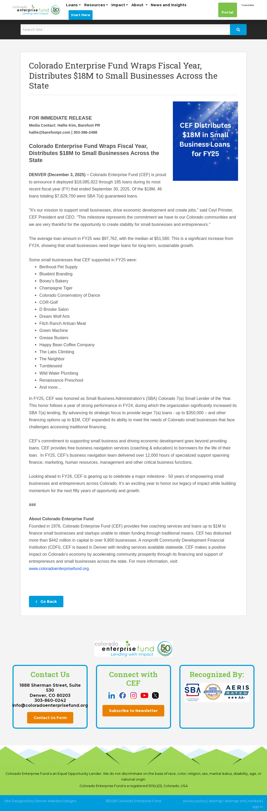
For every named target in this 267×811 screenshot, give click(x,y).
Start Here (80, 15)
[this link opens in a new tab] (112, 695)
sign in (257, 807)
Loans (72, 5)
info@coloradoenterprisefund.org (50, 705)
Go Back (46, 601)
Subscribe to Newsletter (133, 711)
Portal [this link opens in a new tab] (227, 9)
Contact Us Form (50, 718)
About (137, 5)
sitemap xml (235, 801)
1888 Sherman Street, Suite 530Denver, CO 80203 (50, 690)
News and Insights (168, 5)
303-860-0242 (50, 700)
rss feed (254, 801)
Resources (94, 5)
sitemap (216, 801)
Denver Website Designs (55, 801)
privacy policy (195, 801)
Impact (118, 5)
